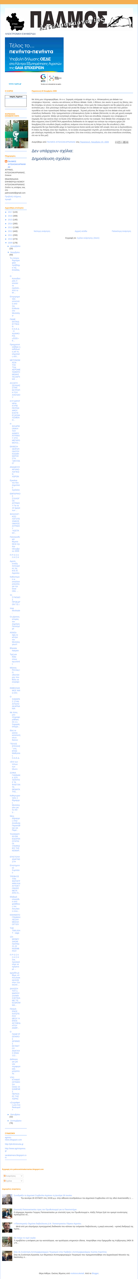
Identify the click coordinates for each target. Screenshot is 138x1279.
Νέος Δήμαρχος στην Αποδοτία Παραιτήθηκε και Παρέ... (15, 823)
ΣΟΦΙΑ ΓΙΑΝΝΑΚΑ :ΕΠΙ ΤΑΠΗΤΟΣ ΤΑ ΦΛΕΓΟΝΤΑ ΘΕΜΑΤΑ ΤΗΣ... (15, 782)
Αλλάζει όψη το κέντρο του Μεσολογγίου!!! (15, 638)
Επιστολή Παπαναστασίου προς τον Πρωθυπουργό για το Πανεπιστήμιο (45, 1209)
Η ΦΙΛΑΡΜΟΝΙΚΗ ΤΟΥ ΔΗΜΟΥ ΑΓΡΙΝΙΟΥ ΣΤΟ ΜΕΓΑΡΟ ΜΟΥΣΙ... (15, 433)
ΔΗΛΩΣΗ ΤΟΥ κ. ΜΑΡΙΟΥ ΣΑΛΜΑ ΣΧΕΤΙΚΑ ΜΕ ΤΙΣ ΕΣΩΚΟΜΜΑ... (15, 996)
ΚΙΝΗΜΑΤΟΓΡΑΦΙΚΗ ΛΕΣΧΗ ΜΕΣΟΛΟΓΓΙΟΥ (15, 919)
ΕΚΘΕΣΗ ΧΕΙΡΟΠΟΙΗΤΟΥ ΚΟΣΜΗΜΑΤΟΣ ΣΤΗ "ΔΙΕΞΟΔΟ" (15, 454)
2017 (10, 212)
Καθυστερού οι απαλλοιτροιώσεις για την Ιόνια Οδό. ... (15, 584)
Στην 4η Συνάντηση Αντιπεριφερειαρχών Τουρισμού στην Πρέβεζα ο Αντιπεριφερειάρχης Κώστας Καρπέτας (60, 1252)
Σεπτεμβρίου (15, 1121)
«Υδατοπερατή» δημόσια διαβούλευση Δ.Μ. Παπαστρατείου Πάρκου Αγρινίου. (48, 1223)
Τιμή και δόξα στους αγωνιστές (15, 659)
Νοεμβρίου (15, 252)
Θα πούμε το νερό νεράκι (25, 1238)
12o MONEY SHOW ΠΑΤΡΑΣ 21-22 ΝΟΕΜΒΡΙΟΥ (14, 944)
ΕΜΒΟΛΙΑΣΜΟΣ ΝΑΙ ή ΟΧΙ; (15, 690)
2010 (10, 239)
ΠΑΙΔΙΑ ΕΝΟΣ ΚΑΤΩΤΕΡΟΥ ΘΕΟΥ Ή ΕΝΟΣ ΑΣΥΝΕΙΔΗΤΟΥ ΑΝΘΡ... (15, 1018)
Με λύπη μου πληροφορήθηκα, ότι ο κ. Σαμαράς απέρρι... (15, 719)
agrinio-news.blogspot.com (13, 1138)
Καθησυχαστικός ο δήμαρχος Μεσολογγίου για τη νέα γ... (15, 803)
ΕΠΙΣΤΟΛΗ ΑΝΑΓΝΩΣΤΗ (15, 859)
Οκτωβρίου (15, 1114)
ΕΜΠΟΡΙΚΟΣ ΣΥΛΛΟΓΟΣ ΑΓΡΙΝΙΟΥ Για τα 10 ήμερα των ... (15, 502)
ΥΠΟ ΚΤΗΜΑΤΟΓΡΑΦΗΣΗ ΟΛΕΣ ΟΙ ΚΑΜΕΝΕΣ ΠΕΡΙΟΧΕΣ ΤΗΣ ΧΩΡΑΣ (15, 1088)
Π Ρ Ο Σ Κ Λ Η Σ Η (14, 556)
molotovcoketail (77, 1273)
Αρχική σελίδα (81, 231)
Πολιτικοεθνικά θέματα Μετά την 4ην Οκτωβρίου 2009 (15, 544)
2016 (10, 216)
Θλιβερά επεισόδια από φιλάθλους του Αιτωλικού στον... (15, 904)
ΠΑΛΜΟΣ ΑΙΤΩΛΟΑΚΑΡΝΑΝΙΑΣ (17, 164)
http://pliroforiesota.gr (14, 1144)
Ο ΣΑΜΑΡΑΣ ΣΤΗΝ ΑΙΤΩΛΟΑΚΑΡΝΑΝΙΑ (15, 703)
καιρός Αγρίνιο (16, 97)
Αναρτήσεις (10, 1176)
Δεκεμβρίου (15, 246)
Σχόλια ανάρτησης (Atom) (88, 238)
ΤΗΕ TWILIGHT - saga (15, 930)
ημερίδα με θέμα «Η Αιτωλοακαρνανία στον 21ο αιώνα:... (15, 979)
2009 (10, 243)
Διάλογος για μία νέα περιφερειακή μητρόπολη (15, 1066)
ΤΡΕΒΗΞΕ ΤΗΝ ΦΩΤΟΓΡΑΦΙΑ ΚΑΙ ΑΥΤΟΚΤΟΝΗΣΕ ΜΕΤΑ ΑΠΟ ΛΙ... (15, 884)
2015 (10, 219)
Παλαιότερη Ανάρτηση (121, 231)
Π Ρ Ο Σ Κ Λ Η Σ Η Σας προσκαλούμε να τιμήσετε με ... (15, 962)
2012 (10, 231)
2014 (10, 223)
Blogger (95, 1273)
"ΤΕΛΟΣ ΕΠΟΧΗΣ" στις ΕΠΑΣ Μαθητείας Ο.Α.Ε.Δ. (15, 751)
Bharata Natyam (14, 649)
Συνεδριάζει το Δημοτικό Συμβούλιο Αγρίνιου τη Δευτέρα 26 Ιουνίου (43, 1195)
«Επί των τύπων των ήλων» (14, 765)
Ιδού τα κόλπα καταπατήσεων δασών (15, 735)
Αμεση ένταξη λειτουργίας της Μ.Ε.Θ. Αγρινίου (15, 567)
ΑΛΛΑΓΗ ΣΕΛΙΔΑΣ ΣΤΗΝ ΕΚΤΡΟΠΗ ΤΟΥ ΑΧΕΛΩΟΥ (15, 390)
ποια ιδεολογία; (15, 610)
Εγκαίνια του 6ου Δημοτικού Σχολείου (15, 485)
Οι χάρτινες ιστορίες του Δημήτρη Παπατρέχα (15, 623)
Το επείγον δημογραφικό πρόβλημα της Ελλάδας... (15, 265)
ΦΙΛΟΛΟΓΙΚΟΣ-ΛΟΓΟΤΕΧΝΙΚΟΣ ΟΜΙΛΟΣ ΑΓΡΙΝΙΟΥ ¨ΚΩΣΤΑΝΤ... (15, 523)
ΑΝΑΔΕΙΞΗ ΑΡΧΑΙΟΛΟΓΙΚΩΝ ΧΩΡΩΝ (15, 472)
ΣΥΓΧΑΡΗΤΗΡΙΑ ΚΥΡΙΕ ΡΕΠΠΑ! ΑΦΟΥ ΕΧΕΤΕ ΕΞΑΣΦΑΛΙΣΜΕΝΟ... (15, 410)
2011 (10, 235)
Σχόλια (8, 1181)
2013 (10, 227)
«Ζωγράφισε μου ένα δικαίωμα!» (15, 1106)
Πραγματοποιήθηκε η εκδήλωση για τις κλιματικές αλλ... (15, 350)
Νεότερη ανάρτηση (42, 231)
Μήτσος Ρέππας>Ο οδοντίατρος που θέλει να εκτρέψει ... (15, 676)
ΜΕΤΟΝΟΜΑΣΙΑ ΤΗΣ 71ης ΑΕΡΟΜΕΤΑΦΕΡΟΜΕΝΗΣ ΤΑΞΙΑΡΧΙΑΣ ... (15, 369)
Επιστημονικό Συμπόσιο (15, 869)
